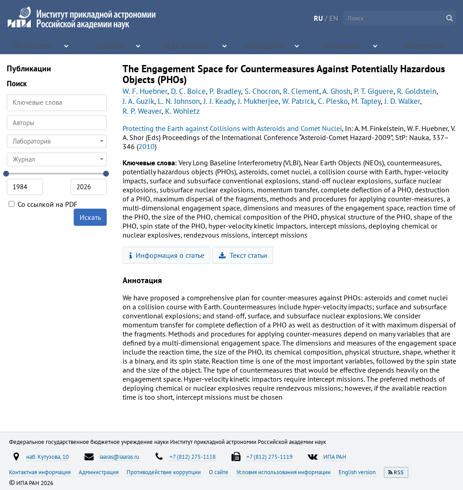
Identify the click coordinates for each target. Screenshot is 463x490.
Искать (90, 217)
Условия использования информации (284, 472)
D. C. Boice (188, 91)
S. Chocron (262, 91)
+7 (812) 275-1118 (193, 457)
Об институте (33, 45)
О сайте (219, 472)
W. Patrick (298, 101)
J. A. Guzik (138, 101)
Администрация (99, 472)
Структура (110, 45)
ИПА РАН (334, 457)
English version (358, 472)
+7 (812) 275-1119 (269, 457)
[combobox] (57, 123)
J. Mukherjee (258, 101)
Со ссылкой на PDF (43, 204)
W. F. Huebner (145, 91)
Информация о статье (167, 255)
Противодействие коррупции (164, 472)
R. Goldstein (416, 91)
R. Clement (301, 91)
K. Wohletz (182, 111)
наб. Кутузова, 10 (47, 457)
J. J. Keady (218, 101)
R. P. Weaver (142, 111)
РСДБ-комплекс (187, 45)
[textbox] (56, 141)
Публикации (29, 68)
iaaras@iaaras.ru (119, 457)
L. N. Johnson (179, 101)
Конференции (425, 45)
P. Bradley (225, 91)
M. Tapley (366, 101)
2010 (146, 146)
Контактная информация (40, 472)
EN (333, 18)
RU (318, 18)
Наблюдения (265, 45)
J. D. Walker (402, 101)
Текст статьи (243, 255)
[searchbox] (57, 122)
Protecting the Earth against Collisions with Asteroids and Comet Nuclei (232, 128)
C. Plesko (333, 101)
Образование (342, 45)
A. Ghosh (336, 91)
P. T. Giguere (373, 91)
